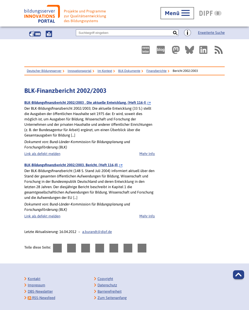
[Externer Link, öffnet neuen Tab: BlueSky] (190, 49)
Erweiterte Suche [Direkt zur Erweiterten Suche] (211, 32)
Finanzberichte (156, 71)
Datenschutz (107, 285)
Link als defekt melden (42, 154)
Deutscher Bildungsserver (44, 71)
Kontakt (34, 279)
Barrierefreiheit (110, 291)
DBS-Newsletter (40, 291)
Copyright (105, 279)
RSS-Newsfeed (41, 298)
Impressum (36, 285)
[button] (238, 274)
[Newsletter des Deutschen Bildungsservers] (145, 49)
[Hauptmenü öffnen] (177, 13)
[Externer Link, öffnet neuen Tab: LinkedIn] (203, 49)
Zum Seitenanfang (112, 298)
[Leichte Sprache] (49, 34)
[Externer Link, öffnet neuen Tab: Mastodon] (175, 49)
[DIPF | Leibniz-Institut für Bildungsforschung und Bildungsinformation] (210, 13)
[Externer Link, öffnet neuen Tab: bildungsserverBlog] (160, 49)
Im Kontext (105, 71)
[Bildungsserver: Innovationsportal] (65, 14)
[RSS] (218, 49)
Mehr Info (147, 154)
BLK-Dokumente (129, 71)
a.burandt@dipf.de (97, 232)
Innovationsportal (79, 71)
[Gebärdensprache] (35, 34)
